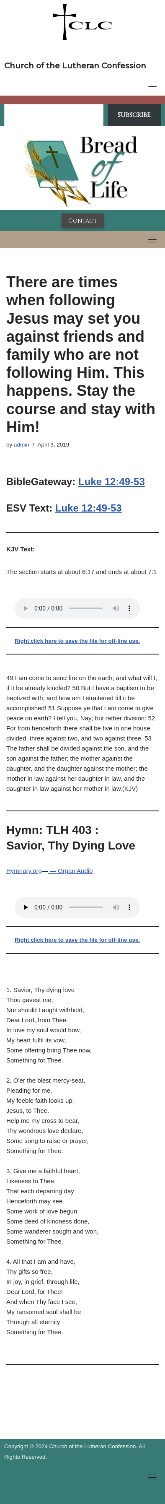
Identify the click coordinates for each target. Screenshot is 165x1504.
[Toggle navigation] (152, 86)
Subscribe (134, 114)
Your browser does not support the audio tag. (77, 608)
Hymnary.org (24, 870)
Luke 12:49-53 (111, 481)
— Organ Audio (70, 870)
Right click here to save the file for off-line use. (77, 641)
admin (21, 445)
